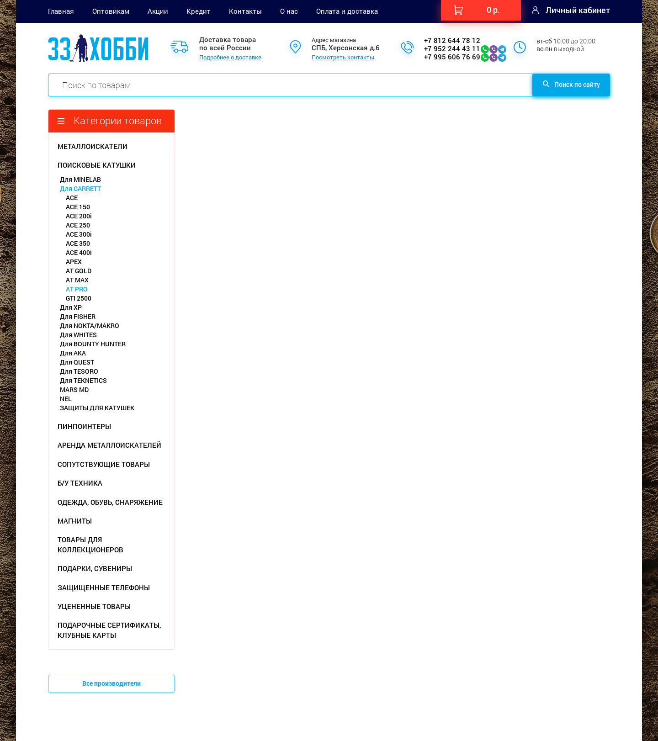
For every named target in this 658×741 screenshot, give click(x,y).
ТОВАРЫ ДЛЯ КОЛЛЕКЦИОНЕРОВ (90, 544)
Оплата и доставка (347, 11)
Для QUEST (77, 362)
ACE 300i (79, 234)
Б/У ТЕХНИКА (80, 482)
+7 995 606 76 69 (452, 57)
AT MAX (77, 279)
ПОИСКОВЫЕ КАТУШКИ (97, 164)
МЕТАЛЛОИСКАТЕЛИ (92, 146)
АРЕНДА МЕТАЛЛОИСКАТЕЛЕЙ (109, 445)
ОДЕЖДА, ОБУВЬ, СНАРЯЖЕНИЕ (110, 502)
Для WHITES (78, 334)
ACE (72, 197)
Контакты (245, 11)
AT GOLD (78, 270)
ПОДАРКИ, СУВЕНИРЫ (95, 568)
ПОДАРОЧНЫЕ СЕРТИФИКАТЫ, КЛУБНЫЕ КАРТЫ (109, 629)
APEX (74, 261)
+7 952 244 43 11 (452, 48)
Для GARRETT (80, 188)
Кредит (198, 11)
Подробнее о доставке (230, 57)
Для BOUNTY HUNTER (93, 343)
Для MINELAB (80, 179)
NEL (66, 398)
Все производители (111, 683)
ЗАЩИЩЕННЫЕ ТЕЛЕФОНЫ (104, 587)
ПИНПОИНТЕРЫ (84, 426)
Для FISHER (78, 316)
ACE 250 (78, 225)
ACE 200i (79, 216)
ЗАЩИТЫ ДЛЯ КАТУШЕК (97, 407)
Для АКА (73, 353)
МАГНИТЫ (75, 520)
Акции (158, 11)
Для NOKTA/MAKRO (89, 325)
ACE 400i (79, 252)
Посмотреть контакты (343, 57)
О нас (289, 11)
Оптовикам (110, 11)
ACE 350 (78, 243)
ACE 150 (78, 206)
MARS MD (74, 389)
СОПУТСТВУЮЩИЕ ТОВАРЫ (104, 464)
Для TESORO (79, 371)
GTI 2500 (78, 298)
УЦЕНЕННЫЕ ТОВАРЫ (94, 606)
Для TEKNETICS (83, 380)
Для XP (71, 307)
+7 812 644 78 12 (452, 40)
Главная (61, 11)
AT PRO (77, 289)
